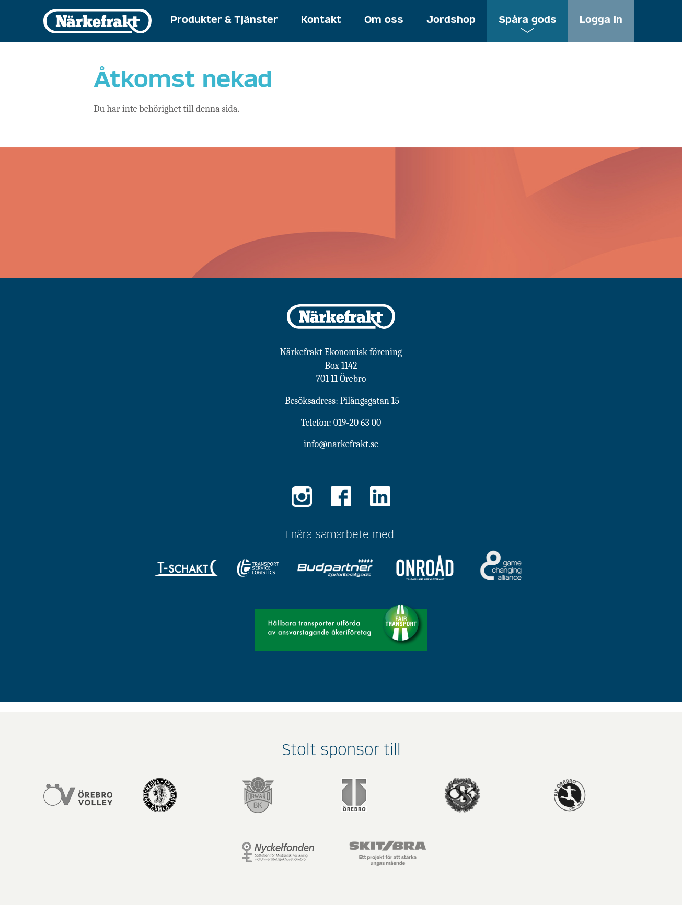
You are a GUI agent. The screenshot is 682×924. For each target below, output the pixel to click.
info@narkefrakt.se (341, 444)
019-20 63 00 (357, 422)
